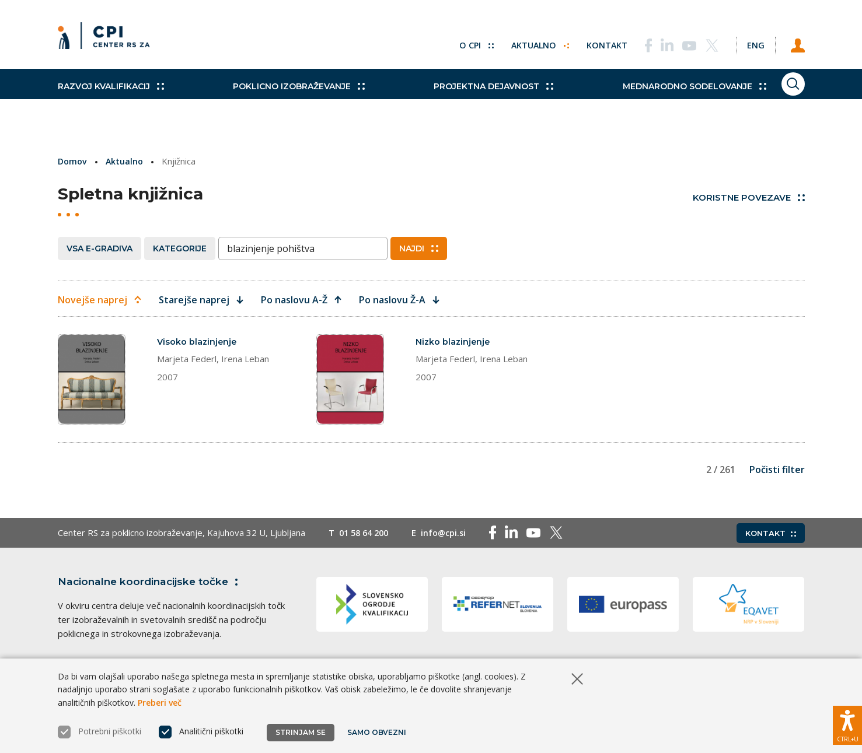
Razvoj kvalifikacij (111, 99)
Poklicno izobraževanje (282, 99)
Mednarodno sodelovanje (645, 99)
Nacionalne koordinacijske (153, 607)
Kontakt (589, 41)
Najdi (418, 248)
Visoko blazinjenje (198, 340)
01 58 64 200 (366, 559)
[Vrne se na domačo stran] (108, 40)
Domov (73, 161)
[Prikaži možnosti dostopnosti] (847, 721)
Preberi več (160, 702)
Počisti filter (777, 495)
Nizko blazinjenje (454, 340)
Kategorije (180, 248)
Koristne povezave (749, 196)
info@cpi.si (449, 559)
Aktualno (521, 41)
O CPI (456, 41)
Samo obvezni (378, 732)
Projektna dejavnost (461, 99)
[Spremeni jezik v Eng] (746, 41)
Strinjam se (300, 732)
